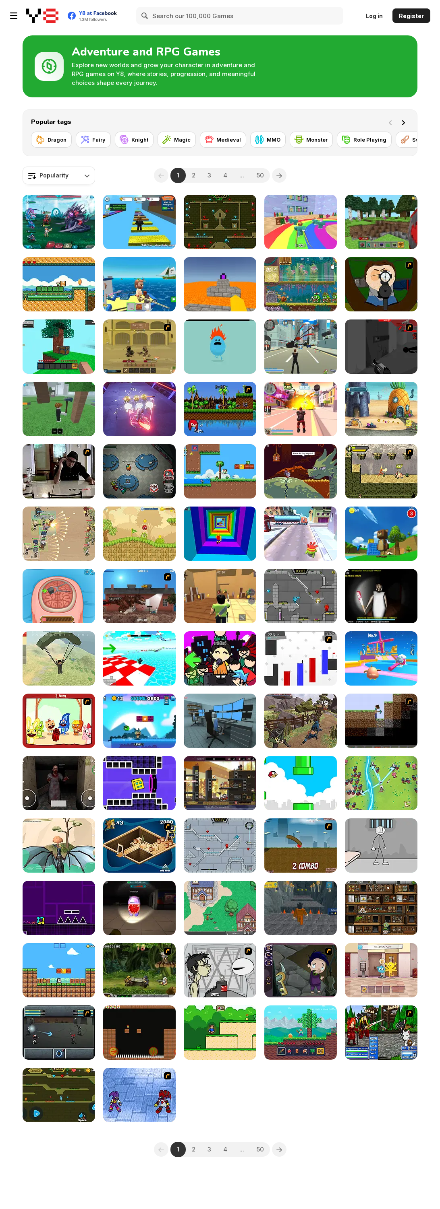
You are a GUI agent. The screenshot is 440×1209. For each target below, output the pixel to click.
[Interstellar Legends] (59, 222)
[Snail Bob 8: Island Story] (300, 284)
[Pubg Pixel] (59, 658)
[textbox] (59, 175)
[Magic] (177, 140)
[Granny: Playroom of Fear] (381, 596)
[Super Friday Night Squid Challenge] (220, 658)
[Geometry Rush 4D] (139, 783)
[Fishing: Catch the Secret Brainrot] (139, 284)
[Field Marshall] (59, 534)
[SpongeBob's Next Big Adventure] (381, 409)
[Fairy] (93, 140)
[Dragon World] (59, 845)
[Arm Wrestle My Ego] (59, 471)
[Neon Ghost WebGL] (139, 409)
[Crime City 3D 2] (300, 409)
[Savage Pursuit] (381, 471)
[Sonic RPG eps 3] (139, 1095)
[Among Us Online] (139, 471)
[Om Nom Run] (300, 534)
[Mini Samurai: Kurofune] (300, 721)
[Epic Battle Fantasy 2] (381, 1032)
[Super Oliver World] (220, 471)
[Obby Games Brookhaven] (139, 658)
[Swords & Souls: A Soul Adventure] (139, 346)
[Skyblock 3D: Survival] (59, 346)
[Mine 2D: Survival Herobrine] (300, 1032)
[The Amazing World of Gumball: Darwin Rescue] (381, 970)
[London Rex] (139, 596)
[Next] (405, 122)
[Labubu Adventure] (139, 721)
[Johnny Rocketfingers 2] (220, 970)
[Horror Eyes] (59, 783)
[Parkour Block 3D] (220, 284)
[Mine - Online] (381, 222)
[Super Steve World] (220, 1032)
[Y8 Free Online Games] (42, 15)
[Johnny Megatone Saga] (220, 783)
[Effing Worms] (300, 845)
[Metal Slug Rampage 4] (139, 970)
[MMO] (268, 140)
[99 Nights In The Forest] (59, 409)
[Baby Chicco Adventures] (59, 970)
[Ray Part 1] (381, 284)
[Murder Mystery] (220, 596)
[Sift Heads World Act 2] (381, 346)
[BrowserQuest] (220, 908)
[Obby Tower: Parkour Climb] (220, 534)
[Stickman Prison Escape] (381, 845)
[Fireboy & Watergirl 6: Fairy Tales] (300, 596)
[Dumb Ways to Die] (220, 346)
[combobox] (59, 175)
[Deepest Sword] (300, 471)
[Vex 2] (300, 658)
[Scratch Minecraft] (381, 721)
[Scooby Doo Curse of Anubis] (139, 845)
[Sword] (415, 140)
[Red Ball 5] (139, 534)
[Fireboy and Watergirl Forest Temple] (220, 222)
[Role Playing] (364, 140)
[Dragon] (51, 140)
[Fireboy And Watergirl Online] (59, 1095)
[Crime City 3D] (300, 346)
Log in (374, 15)
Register (411, 15)
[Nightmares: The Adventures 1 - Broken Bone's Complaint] (300, 970)
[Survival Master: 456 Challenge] (300, 222)
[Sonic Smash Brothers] (220, 409)
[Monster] (311, 140)
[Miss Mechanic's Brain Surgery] (59, 596)
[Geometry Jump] (59, 908)
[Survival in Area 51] (220, 721)
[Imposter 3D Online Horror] (139, 908)
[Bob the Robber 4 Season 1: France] (381, 908)
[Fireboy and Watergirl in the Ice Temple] (220, 845)
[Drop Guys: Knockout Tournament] (381, 658)
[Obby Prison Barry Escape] (300, 908)
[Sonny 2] (59, 1032)
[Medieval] (223, 140)
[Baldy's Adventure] (59, 284)
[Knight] (134, 140)
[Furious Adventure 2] (139, 1032)
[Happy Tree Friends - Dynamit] (59, 721)
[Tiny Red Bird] (300, 783)
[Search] (145, 16)
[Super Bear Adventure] (381, 534)
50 (260, 175)
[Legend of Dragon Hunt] (381, 783)
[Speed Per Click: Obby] (139, 222)
